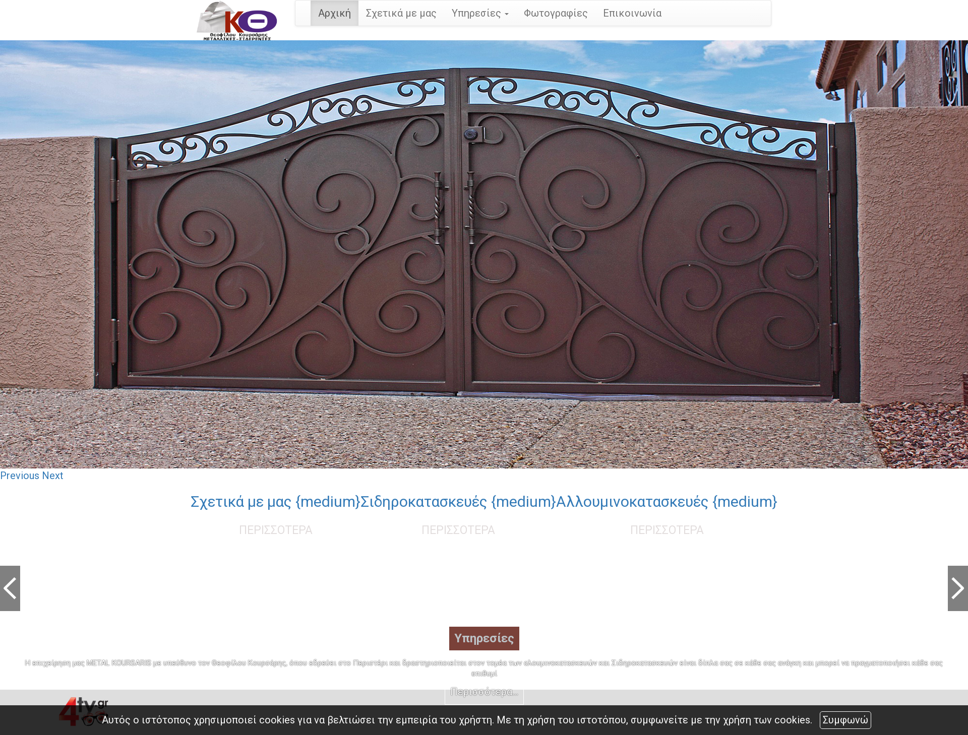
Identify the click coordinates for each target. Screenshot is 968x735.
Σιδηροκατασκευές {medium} (458, 501)
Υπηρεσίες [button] (480, 13)
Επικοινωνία (632, 13)
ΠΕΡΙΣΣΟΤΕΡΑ (276, 530)
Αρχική (334, 13)
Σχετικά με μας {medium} (275, 501)
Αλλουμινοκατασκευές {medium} (666, 501)
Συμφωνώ (845, 720)
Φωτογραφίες (556, 13)
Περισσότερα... (484, 692)
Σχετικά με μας (401, 13)
